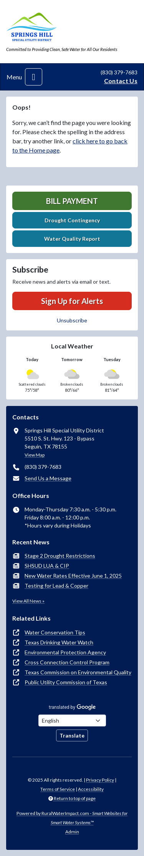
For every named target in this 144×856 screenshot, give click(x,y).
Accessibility (91, 789)
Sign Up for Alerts (72, 301)
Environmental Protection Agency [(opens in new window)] (65, 652)
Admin (72, 832)
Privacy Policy (100, 780)
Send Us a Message (48, 478)
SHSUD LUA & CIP (47, 565)
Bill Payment (72, 200)
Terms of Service (57, 789)
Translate (72, 735)
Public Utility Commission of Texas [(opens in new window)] (66, 682)
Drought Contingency (72, 220)
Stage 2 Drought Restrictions (60, 555)
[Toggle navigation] (33, 76)
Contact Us (120, 80)
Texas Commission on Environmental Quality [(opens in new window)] (78, 672)
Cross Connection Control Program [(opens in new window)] (67, 662)
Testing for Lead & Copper (56, 585)
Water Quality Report (72, 238)
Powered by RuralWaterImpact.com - (72, 817)
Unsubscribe (72, 320)
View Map (35, 455)
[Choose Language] (72, 720)
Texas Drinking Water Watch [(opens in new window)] (59, 642)
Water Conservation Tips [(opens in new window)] (55, 632)
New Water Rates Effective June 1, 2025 (73, 575)
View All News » (28, 601)
